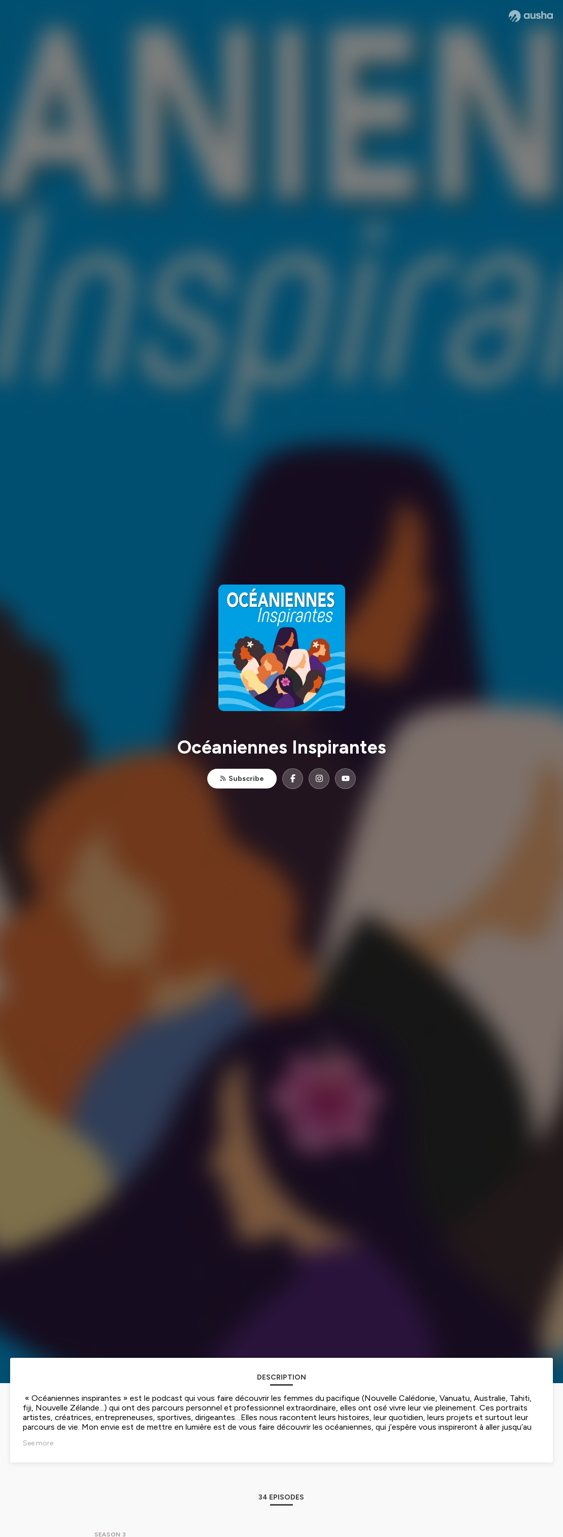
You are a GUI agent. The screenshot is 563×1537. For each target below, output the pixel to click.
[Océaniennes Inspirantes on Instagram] (319, 778)
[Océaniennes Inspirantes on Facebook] (292, 778)
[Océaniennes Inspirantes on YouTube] (345, 778)
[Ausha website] (531, 16)
